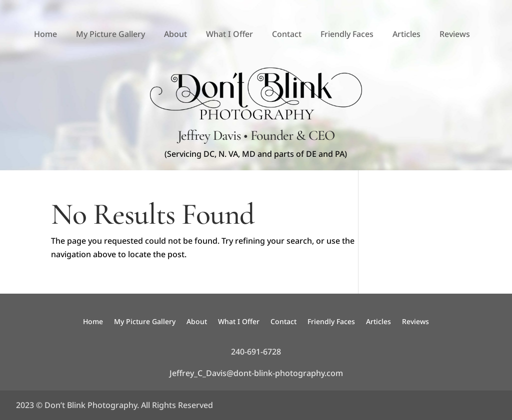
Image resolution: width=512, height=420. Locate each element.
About (175, 33)
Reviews (455, 33)
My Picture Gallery (110, 33)
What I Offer (229, 33)
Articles (406, 33)
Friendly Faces (347, 33)
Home (45, 33)
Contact (287, 33)
